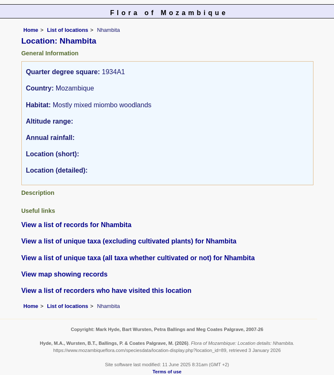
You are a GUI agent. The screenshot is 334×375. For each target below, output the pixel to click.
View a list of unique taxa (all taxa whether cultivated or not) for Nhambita (138, 257)
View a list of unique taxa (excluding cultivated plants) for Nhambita (129, 241)
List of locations (67, 30)
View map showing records (64, 274)
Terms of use (167, 371)
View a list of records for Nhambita (76, 224)
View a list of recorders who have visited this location (106, 290)
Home (31, 30)
